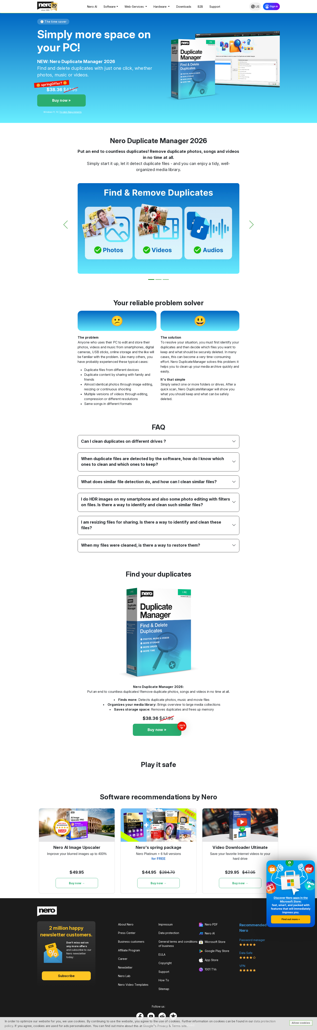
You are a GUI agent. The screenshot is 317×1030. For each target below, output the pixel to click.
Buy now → (77, 883)
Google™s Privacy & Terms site (165, 1026)
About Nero (125, 924)
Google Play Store (214, 951)
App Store (208, 960)
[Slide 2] (158, 279)
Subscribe (66, 976)
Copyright (165, 963)
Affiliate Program (129, 950)
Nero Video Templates (133, 984)
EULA (161, 954)
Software (110, 6)
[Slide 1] (151, 279)
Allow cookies (301, 1022)
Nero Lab (124, 976)
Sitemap (163, 989)
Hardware (160, 6)
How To (163, 980)
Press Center (126, 933)
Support (214, 6)
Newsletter (125, 967)
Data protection (168, 933)
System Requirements (70, 112)
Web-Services (135, 6)
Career (122, 958)
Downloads (183, 6)
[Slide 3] (166, 279)
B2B (200, 6)
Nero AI (92, 6)
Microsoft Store (212, 942)
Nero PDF (208, 925)
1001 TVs (208, 970)
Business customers (131, 941)
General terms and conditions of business (178, 944)
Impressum (165, 924)
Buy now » (61, 100)
